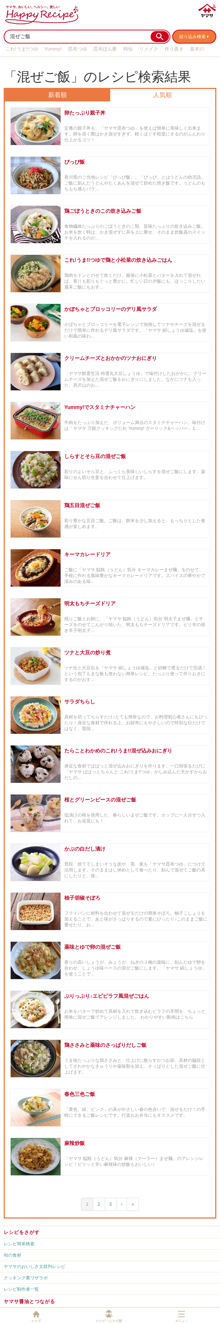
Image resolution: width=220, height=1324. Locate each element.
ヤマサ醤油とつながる (29, 1301)
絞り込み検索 (192, 36)
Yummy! (53, 49)
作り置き (174, 49)
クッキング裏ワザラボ (26, 1277)
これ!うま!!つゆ (22, 49)
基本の (197, 49)
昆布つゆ (77, 49)
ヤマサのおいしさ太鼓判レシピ (34, 1266)
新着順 (57, 95)
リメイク (148, 49)
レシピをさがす (22, 1232)
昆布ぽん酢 (105, 49)
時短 (128, 49)
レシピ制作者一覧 (21, 1289)
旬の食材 (12, 1255)
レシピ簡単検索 (19, 1243)
